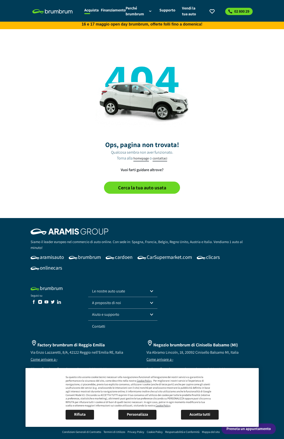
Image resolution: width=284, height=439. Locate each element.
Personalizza (137, 414)
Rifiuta (80, 414)
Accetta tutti (199, 414)
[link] (55, 11)
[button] (123, 291)
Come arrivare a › (44, 359)
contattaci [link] (160, 158)
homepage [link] (141, 158)
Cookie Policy (144, 380)
